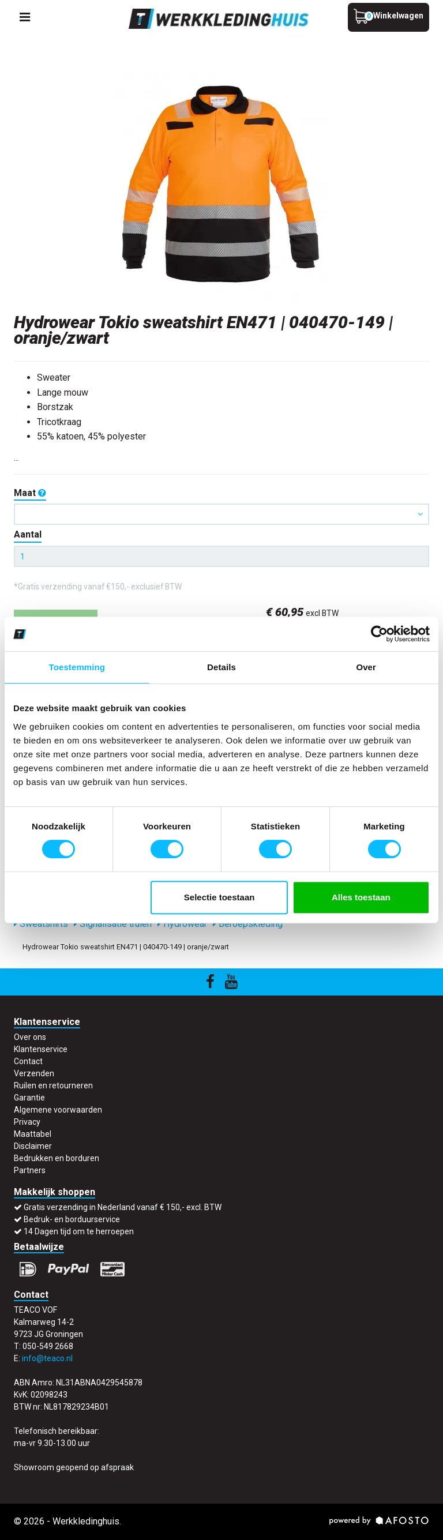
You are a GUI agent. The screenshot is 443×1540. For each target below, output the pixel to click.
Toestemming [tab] (77, 667)
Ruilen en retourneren (53, 1085)
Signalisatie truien (113, 923)
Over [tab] (366, 667)
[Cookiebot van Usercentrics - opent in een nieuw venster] (379, 634)
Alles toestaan (361, 897)
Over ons (30, 1037)
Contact (28, 1061)
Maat (30, 492)
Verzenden (34, 1073)
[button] (221, 514)
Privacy (27, 1121)
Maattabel (32, 1134)
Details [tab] (221, 667)
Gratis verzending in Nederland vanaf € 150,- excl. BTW (123, 1207)
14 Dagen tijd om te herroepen (79, 1231)
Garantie (29, 1097)
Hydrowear (182, 923)
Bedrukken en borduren (56, 1158)
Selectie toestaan (219, 897)
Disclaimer (33, 1146)
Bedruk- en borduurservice (72, 1219)
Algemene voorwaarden (58, 1109)
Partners (30, 1170)
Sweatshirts (41, 923)
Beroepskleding (248, 923)
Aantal (28, 534)
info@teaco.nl (47, 1358)
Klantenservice (40, 1049)
